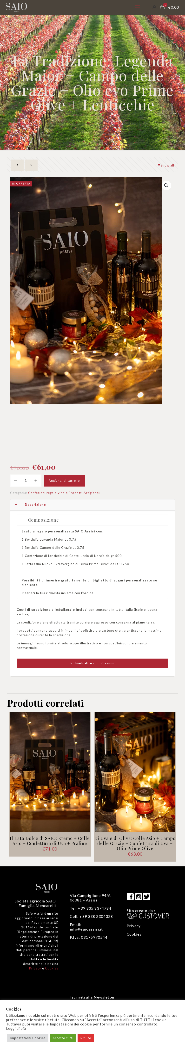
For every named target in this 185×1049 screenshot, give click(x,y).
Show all (166, 165)
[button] (166, 185)
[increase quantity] (36, 481)
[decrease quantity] (15, 481)
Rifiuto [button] (85, 1038)
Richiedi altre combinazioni (92, 663)
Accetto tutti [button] (63, 1038)
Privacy (35, 968)
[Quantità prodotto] (25, 481)
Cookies (51, 968)
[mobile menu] (137, 7)
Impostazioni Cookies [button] (28, 1038)
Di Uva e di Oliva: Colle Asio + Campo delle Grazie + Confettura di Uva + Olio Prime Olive (135, 843)
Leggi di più (16, 1028)
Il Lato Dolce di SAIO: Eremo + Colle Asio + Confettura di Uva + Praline (50, 840)
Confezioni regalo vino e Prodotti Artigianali (64, 493)
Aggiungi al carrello (64, 480)
